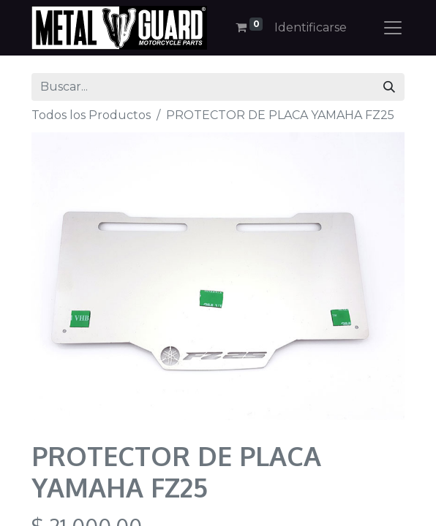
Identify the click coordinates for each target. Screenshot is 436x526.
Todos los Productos (91, 115)
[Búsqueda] (389, 87)
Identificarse (310, 27)
